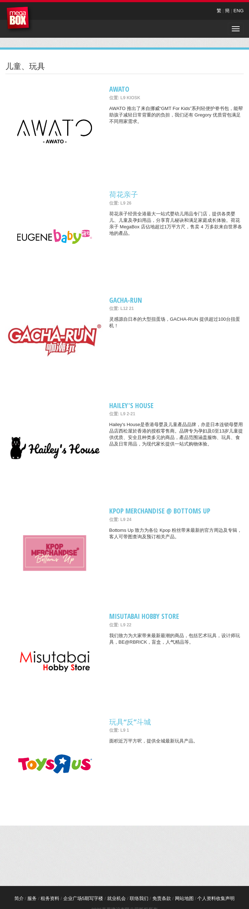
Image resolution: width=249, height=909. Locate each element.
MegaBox (19, 19)
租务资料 (50, 898)
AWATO (119, 89)
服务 (32, 898)
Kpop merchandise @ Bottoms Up (159, 511)
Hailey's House (131, 405)
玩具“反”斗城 (130, 722)
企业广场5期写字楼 (83, 898)
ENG (239, 10)
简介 (19, 898)
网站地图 (184, 898)
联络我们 (139, 898)
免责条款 (161, 898)
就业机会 (116, 898)
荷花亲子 (123, 194)
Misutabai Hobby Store (144, 616)
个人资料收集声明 (216, 898)
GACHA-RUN (125, 300)
